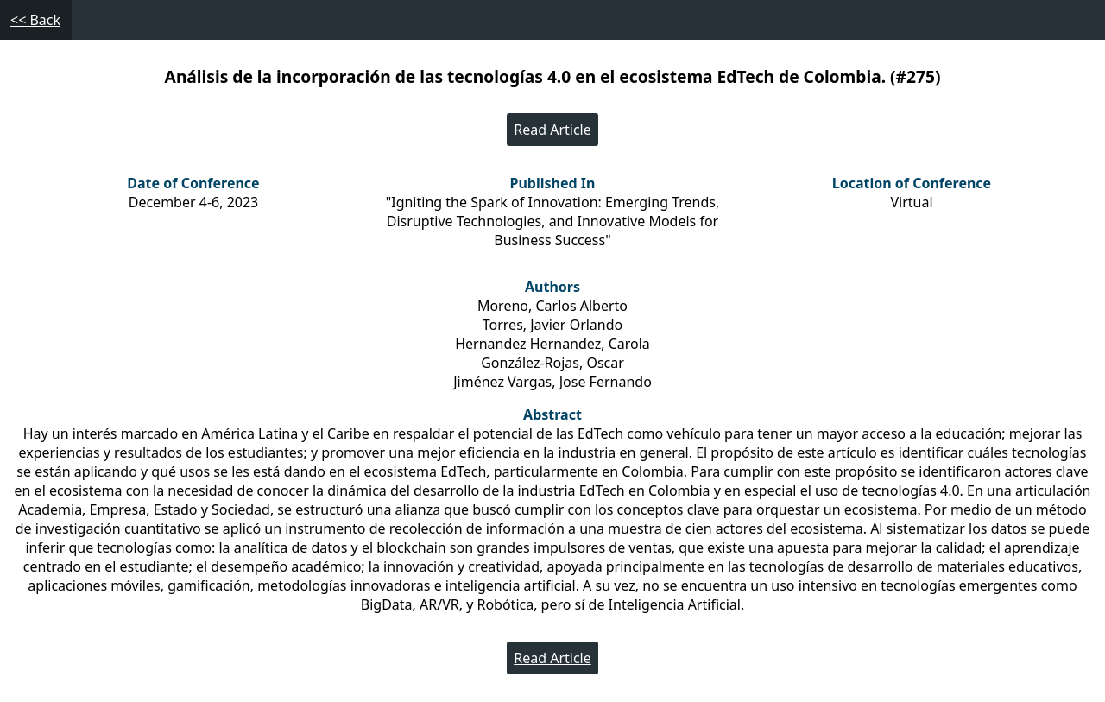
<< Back (35, 19)
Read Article (552, 129)
